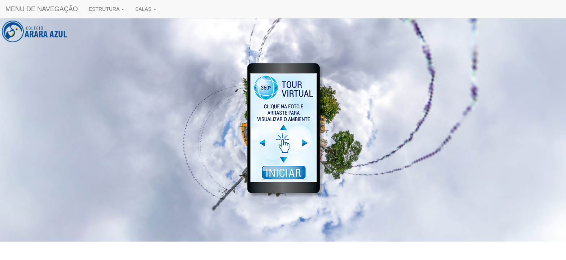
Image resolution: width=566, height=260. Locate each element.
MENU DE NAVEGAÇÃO (41, 9)
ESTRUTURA (107, 9)
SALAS (145, 9)
